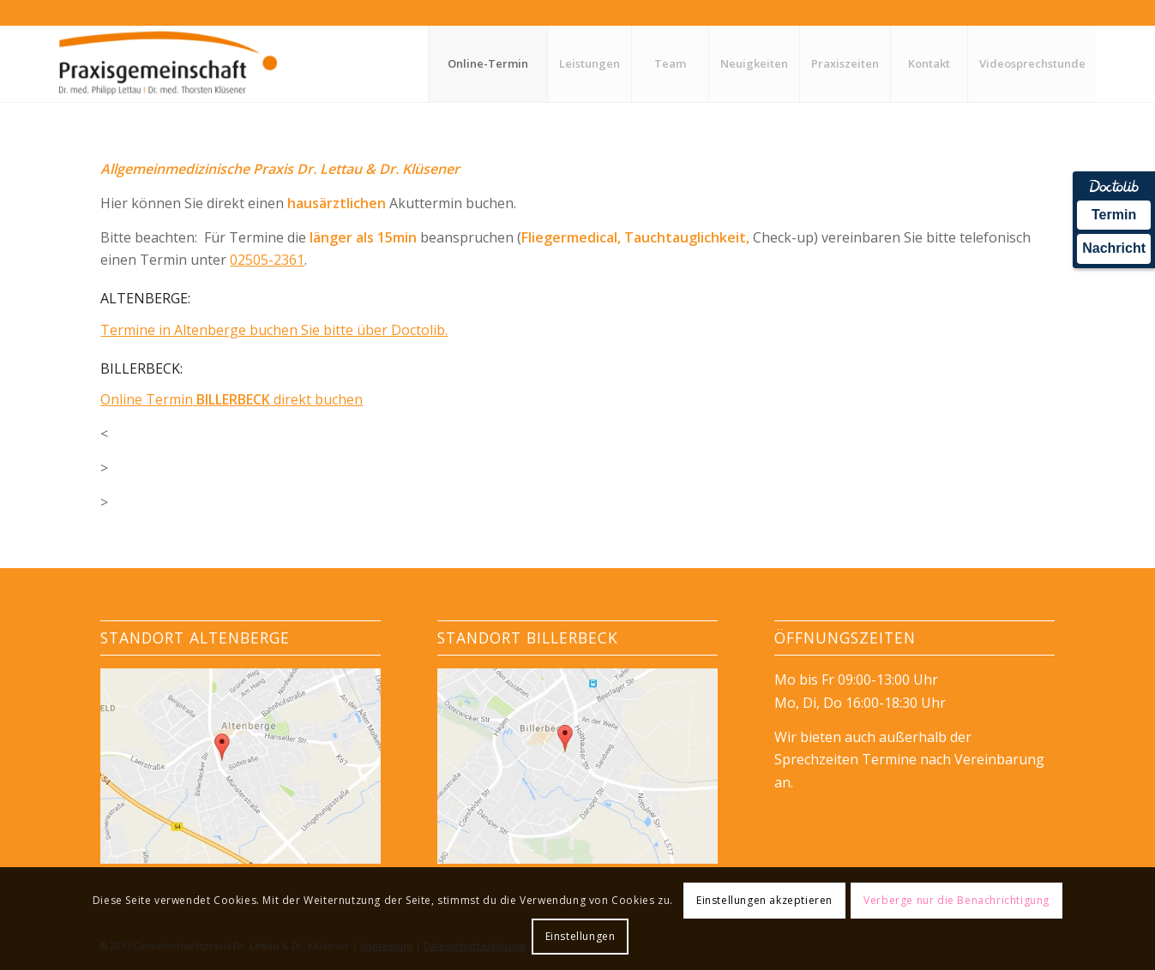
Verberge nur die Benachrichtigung (956, 900)
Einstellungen (580, 936)
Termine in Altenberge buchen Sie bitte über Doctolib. (274, 329)
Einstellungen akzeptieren (764, 900)
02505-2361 (267, 259)
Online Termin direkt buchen (231, 399)
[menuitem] (487, 63)
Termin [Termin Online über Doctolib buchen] (1114, 214)
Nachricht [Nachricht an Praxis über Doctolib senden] (1114, 248)
